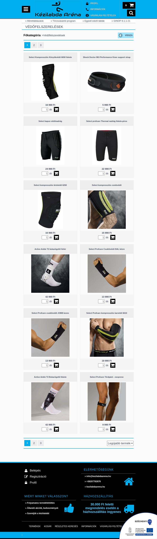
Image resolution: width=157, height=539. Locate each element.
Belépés (35, 470)
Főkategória (32, 35)
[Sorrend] (120, 443)
